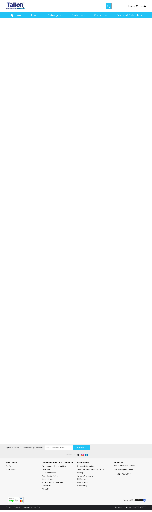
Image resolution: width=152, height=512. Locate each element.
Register (131, 6)
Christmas (100, 15)
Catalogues (55, 15)
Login (141, 6)
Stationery (78, 15)
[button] (109, 6)
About (35, 15)
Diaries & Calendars (129, 15)
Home (15, 15)
